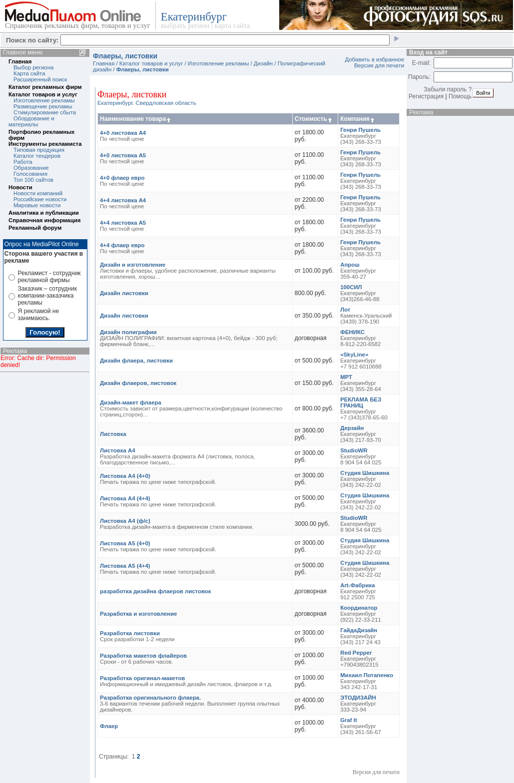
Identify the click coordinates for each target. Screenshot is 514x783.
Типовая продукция (38, 150)
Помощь (460, 96)
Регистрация (426, 96)
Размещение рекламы (42, 106)
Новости (20, 187)
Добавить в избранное (374, 59)
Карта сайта (29, 73)
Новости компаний (37, 193)
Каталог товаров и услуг (42, 94)
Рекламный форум (34, 228)
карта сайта (232, 25)
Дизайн (263, 63)
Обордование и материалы (31, 121)
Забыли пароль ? (448, 89)
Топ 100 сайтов (33, 180)
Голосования (30, 174)
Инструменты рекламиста (44, 144)
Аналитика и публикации (43, 213)
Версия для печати (379, 65)
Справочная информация (44, 220)
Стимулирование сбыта (44, 112)
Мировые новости (36, 205)
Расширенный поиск (40, 79)
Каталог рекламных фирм (45, 87)
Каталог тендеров (36, 156)
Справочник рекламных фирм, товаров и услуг (77, 25)
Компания (358, 118)
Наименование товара (136, 118)
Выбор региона (33, 67)
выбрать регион (185, 25)
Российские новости (39, 199)
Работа (22, 162)
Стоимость (314, 118)
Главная (19, 61)
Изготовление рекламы (44, 100)
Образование (31, 168)
